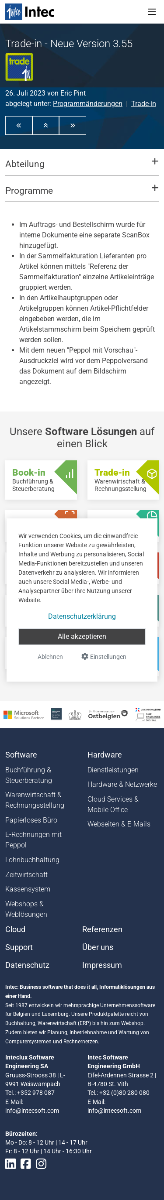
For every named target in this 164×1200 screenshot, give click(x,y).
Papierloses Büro (31, 820)
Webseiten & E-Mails (118, 824)
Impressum (102, 965)
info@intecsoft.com (32, 1110)
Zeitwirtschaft (26, 875)
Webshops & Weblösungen (26, 909)
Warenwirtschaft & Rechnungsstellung (34, 800)
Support (19, 947)
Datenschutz (27, 965)
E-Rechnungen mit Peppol (33, 839)
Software (21, 755)
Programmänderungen (87, 103)
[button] (18, 125)
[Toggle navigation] (152, 12)
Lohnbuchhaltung (32, 860)
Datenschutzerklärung (82, 616)
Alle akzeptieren (82, 636)
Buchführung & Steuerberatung (28, 775)
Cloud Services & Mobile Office (113, 804)
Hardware (104, 755)
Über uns (97, 947)
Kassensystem (27, 889)
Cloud (15, 929)
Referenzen (102, 929)
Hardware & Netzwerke (122, 784)
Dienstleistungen (113, 770)
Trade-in (143, 103)
